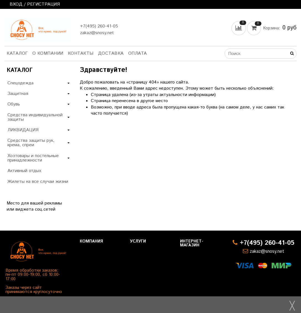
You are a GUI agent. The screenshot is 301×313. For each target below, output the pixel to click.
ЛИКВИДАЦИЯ (22, 130)
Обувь (13, 104)
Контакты (81, 53)
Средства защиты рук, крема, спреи (31, 142)
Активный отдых (24, 171)
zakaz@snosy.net (97, 33)
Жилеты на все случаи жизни (37, 181)
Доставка (111, 53)
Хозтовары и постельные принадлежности (33, 158)
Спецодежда (20, 83)
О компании (47, 53)
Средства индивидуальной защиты (35, 117)
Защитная (17, 93)
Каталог (17, 53)
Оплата (137, 53)
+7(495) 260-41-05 (99, 26)
